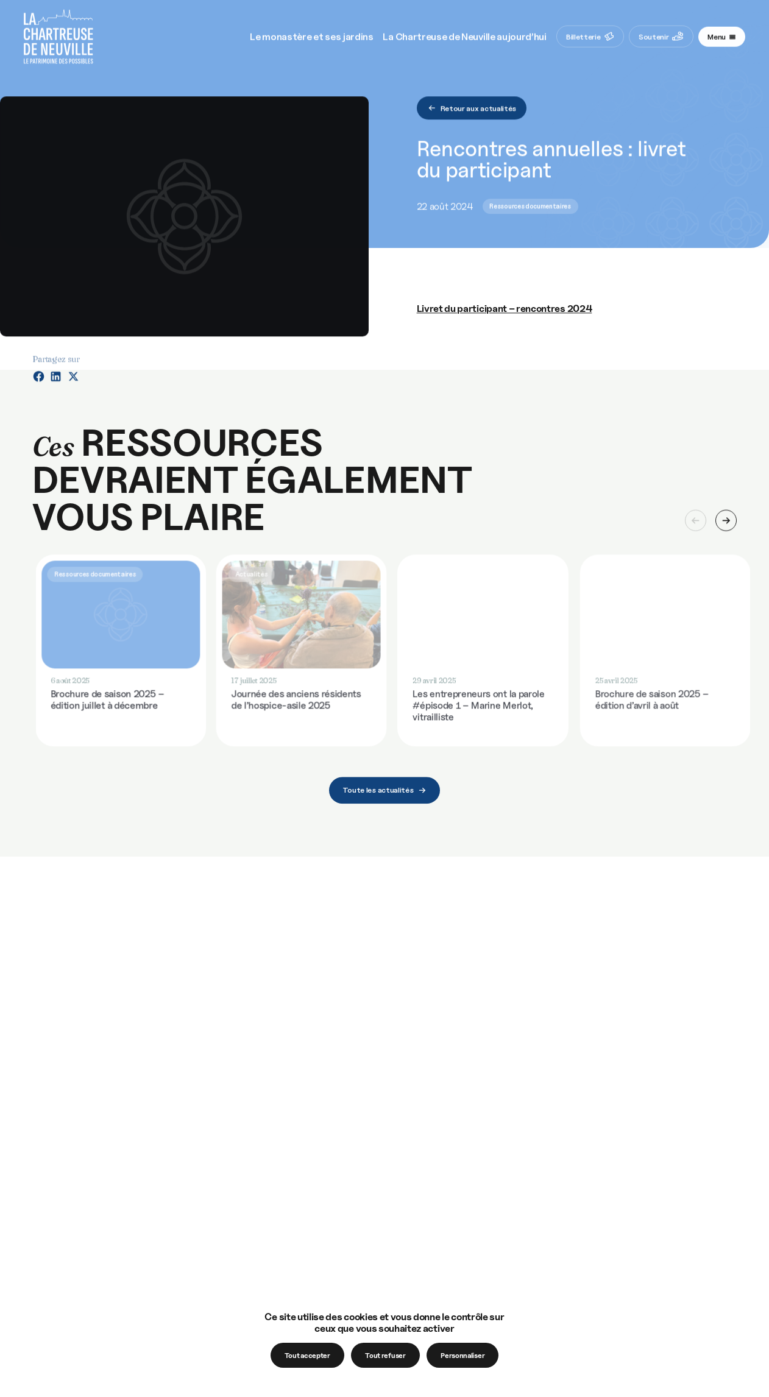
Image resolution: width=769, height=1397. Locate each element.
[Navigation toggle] (721, 20)
